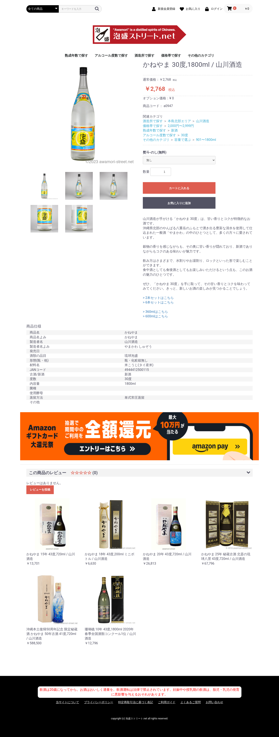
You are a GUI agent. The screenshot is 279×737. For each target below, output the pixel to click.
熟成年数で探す (76, 55)
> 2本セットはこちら (158, 298)
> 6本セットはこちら (158, 302)
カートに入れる (179, 188)
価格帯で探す (171, 55)
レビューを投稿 (40, 489)
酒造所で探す (144, 55)
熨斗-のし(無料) (154, 152)
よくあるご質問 (190, 702)
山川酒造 (202, 121)
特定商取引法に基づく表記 (135, 702)
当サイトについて (67, 702)
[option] (83, 113)
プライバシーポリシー (98, 702)
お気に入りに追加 (179, 203)
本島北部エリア (179, 121)
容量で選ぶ (182, 140)
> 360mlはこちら (155, 312)
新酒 (174, 130)
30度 (184, 135)
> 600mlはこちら (155, 316)
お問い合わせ (214, 702)
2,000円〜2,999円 (181, 126)
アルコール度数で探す (111, 55)
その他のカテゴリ (201, 55)
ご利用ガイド (166, 702)
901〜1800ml (206, 140)
